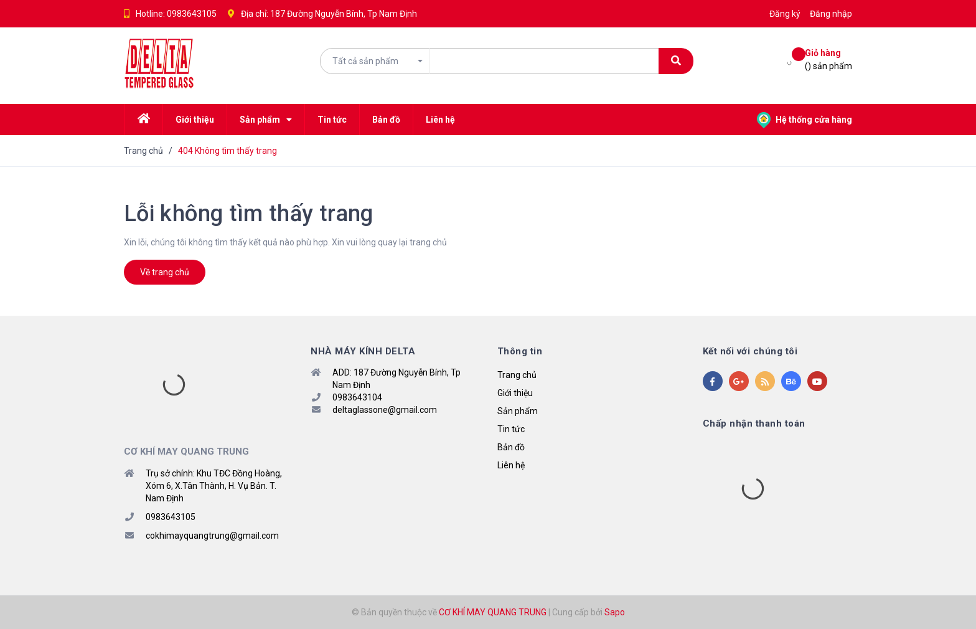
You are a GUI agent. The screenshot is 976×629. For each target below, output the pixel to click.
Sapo (614, 612)
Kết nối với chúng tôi (750, 351)
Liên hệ (511, 465)
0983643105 (192, 14)
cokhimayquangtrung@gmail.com (212, 536)
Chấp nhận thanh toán (754, 423)
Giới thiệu (515, 393)
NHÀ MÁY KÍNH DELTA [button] (363, 351)
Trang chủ (517, 375)
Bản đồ (511, 447)
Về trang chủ (164, 272)
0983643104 (357, 397)
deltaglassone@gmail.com (384, 410)
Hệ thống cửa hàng (804, 120)
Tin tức (511, 429)
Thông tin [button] (520, 351)
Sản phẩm (517, 411)
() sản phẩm (828, 59)
